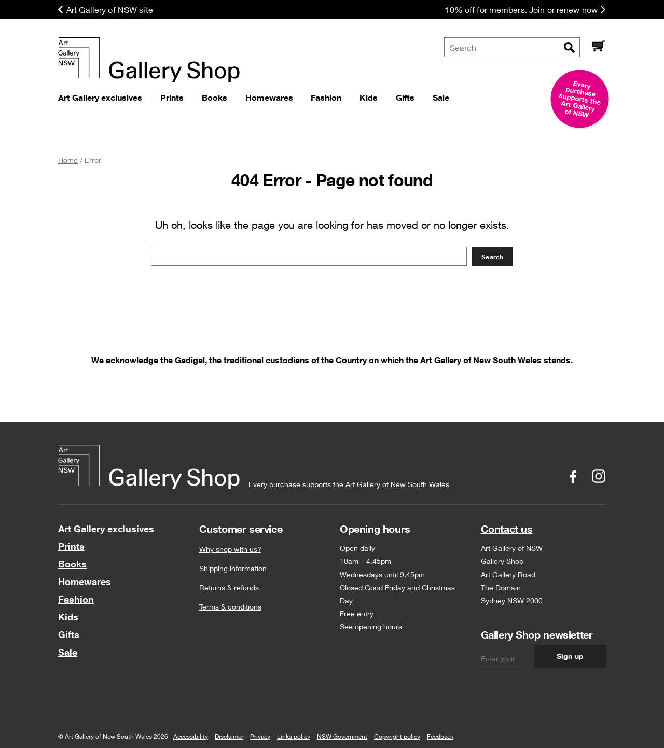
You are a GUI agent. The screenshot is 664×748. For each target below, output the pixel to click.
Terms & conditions (230, 606)
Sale (67, 652)
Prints (71, 546)
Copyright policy (397, 736)
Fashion (76, 599)
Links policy (293, 736)
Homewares (84, 581)
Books (72, 564)
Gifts (68, 634)
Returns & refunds (229, 587)
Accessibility (190, 736)
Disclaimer (229, 736)
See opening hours (371, 626)
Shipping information (233, 568)
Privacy (260, 736)
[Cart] (598, 47)
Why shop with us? (230, 549)
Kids (68, 616)
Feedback (440, 736)
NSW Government (342, 736)
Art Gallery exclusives (106, 528)
